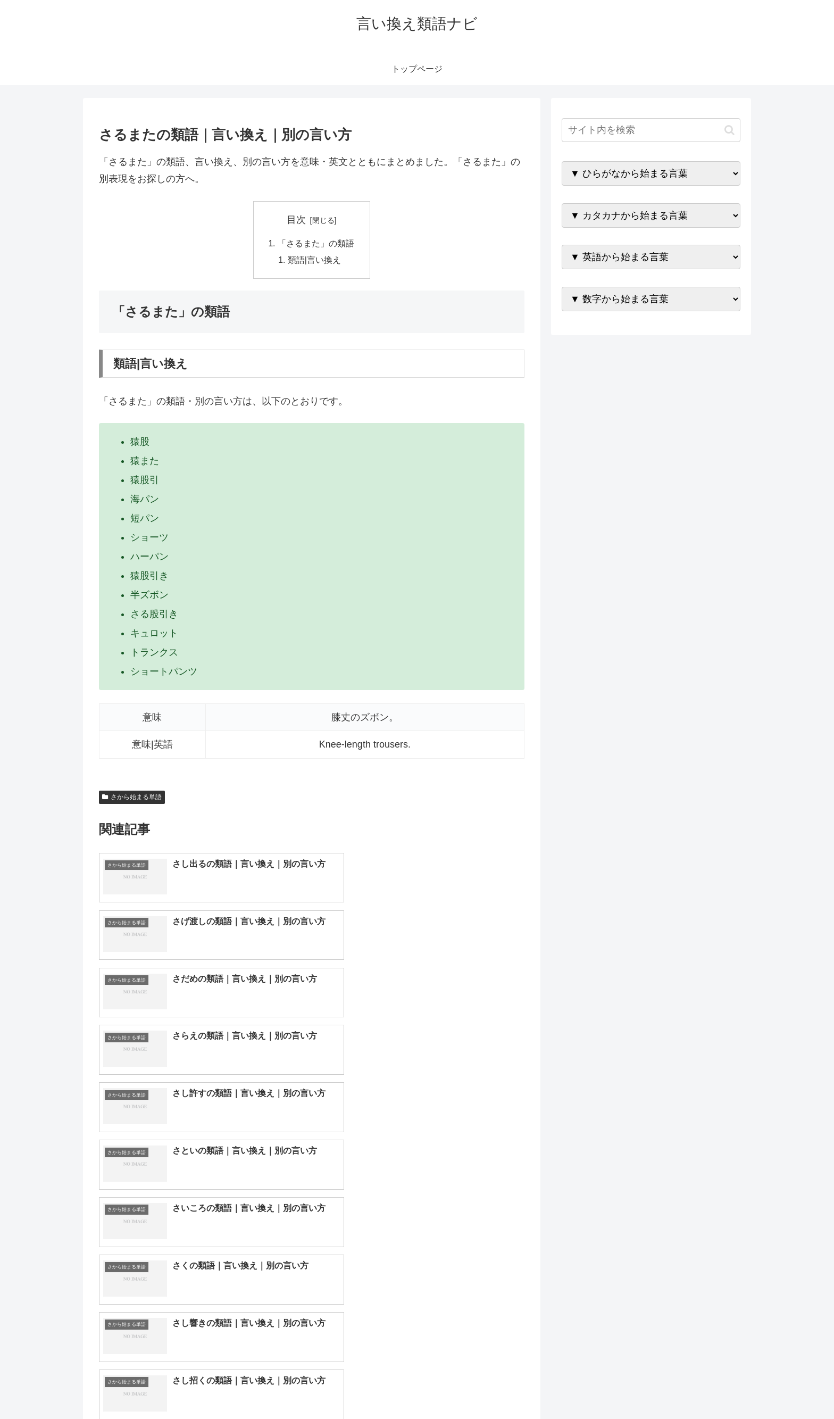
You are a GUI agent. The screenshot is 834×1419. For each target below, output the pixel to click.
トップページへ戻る (621, 1385)
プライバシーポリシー (703, 1385)
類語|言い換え (314, 260)
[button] (729, 130)
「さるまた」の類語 (316, 243)
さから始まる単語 (132, 798)
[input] (651, 130)
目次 (296, 219)
